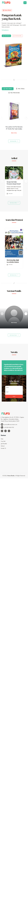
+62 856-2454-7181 (7, 427)
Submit (14, 396)
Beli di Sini (14, 133)
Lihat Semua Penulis (14, 335)
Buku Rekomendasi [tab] (14, 93)
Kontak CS (3, 448)
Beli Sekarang (6, 35)
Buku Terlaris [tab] (8, 89)
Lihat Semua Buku (17, 35)
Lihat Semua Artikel (14, 202)
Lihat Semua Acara (14, 275)
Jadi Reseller (4, 444)
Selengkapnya (5, 30)
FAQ (2, 439)
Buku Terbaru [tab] (20, 89)
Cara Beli (3, 441)
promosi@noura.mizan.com (9, 424)
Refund (2, 446)
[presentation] (2, 117)
